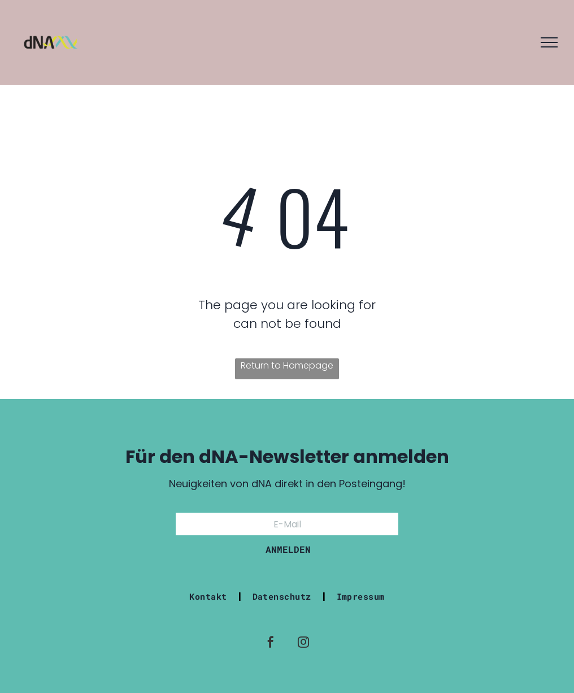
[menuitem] (209, 596)
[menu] (549, 42)
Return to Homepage (287, 365)
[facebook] (270, 643)
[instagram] (303, 643)
